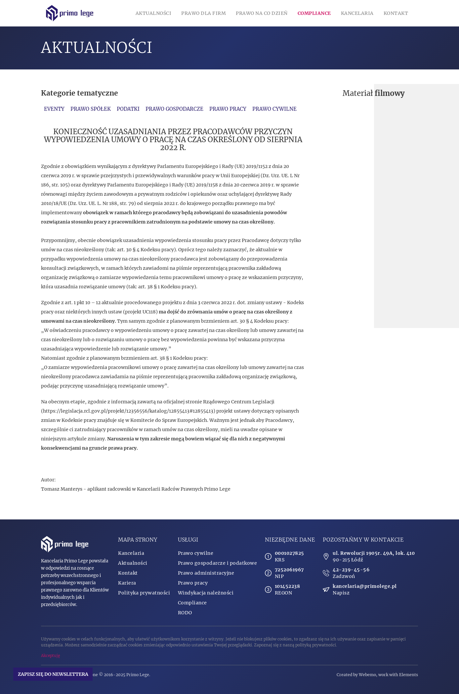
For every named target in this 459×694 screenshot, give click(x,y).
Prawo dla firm (203, 13)
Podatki (128, 109)
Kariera (127, 583)
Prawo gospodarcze (174, 109)
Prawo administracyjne (206, 573)
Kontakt (396, 13)
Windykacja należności (206, 593)
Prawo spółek (90, 109)
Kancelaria (357, 13)
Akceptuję (50, 655)
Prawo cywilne (274, 109)
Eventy (54, 109)
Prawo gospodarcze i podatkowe (217, 563)
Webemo (367, 674)
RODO (185, 613)
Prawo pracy (227, 109)
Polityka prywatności (144, 593)
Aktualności (154, 13)
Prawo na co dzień (262, 13)
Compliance (314, 13)
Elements (408, 674)
